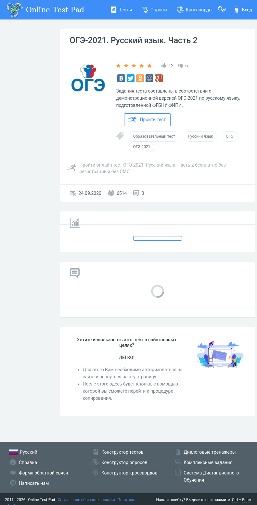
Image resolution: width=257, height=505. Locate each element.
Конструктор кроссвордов (129, 472)
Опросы (154, 9)
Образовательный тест (154, 136)
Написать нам (34, 483)
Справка (28, 462)
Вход (242, 9)
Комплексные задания (208, 462)
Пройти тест (147, 120)
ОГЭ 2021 (141, 147)
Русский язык (200, 136)
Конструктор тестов (122, 452)
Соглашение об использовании (86, 500)
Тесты (121, 9)
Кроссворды (194, 9)
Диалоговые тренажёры (210, 452)
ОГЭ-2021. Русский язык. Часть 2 (134, 40)
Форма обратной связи (43, 472)
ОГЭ (229, 136)
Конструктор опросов (124, 462)
